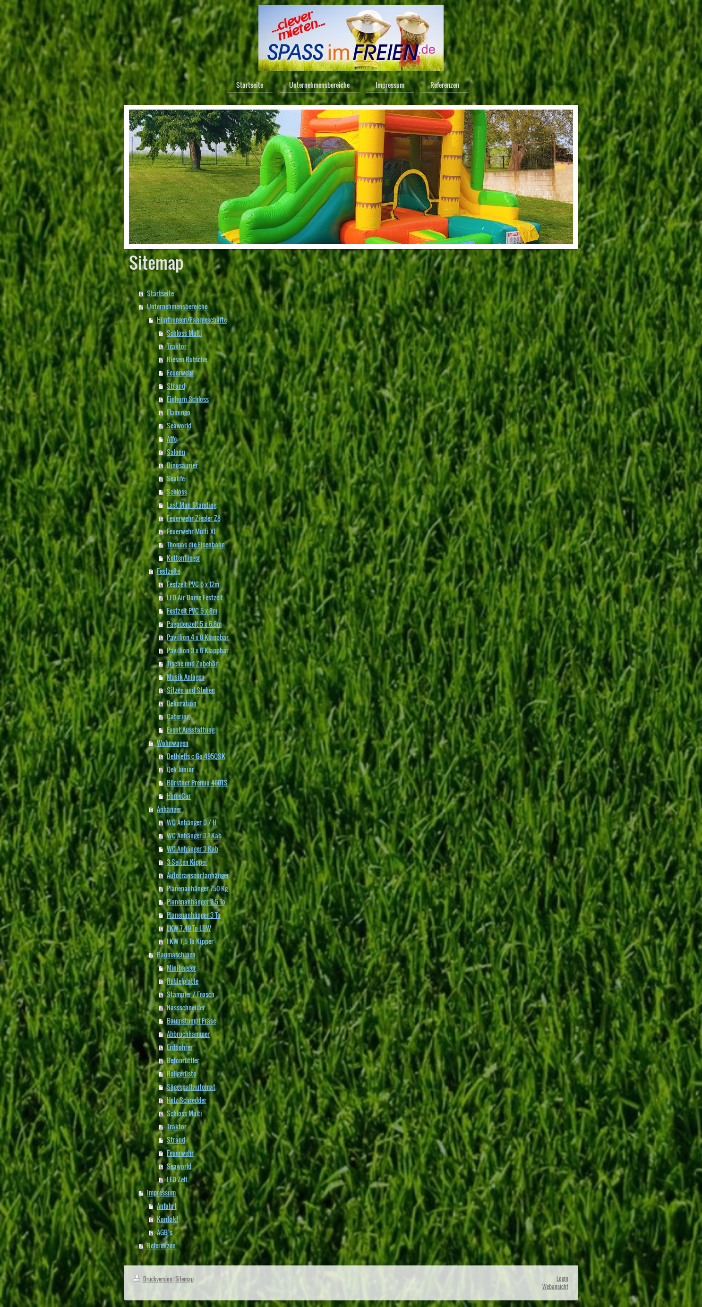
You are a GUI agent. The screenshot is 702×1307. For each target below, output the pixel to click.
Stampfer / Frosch (190, 994)
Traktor (177, 346)
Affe (172, 439)
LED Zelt (177, 1179)
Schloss (177, 491)
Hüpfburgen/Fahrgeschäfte (192, 320)
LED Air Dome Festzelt (195, 597)
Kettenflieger (183, 558)
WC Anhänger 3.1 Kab (194, 835)
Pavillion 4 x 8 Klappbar (198, 637)
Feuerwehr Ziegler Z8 (194, 518)
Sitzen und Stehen (191, 690)
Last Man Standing (191, 505)
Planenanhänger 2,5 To (196, 901)
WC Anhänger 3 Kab (192, 849)
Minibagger (181, 968)
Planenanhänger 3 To (194, 915)
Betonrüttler (183, 1060)
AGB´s (164, 1232)
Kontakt (168, 1219)
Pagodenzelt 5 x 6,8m (194, 624)
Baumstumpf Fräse (191, 1020)
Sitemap (184, 1279)
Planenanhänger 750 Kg (197, 888)
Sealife (176, 478)
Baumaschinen (176, 954)
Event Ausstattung (190, 730)
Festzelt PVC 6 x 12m (193, 584)
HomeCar (179, 796)
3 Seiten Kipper (187, 862)
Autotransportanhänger (198, 875)
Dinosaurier (182, 465)
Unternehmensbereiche (177, 306)
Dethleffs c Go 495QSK (196, 756)
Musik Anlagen (186, 677)
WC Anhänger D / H (191, 822)
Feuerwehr (180, 372)
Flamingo (178, 412)
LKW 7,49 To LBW (189, 928)
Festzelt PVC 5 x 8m (192, 610)
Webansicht (555, 1286)
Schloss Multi (184, 333)
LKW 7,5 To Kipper (190, 941)
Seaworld (179, 425)
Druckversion (153, 1279)
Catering (178, 716)
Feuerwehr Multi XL (191, 531)
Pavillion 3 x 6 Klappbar (198, 650)
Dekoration (182, 703)
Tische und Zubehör (192, 663)
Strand (176, 386)
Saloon (176, 452)
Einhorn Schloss (188, 399)
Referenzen (161, 1245)
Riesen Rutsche (187, 359)
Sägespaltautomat (191, 1087)
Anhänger (169, 809)
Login (562, 1278)
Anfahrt (167, 1206)
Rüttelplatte (182, 981)
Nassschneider (186, 1007)
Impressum (161, 1192)
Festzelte (168, 571)
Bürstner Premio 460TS (197, 782)
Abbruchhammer (188, 1034)
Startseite (160, 293)
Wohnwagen (172, 743)
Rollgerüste (181, 1073)
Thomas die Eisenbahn (196, 544)
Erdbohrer (180, 1047)
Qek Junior (180, 769)
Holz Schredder (186, 1100)
